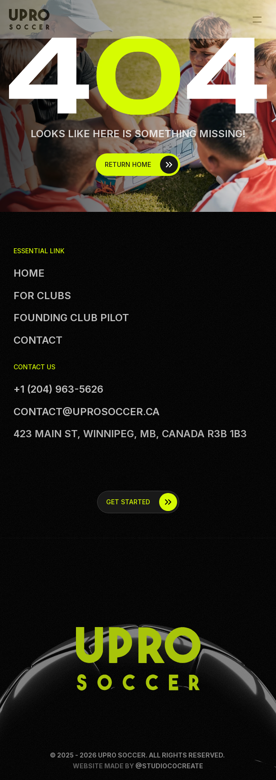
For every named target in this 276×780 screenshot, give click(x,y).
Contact (37, 340)
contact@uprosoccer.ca (86, 411)
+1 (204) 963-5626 (58, 389)
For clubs (42, 295)
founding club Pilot (71, 317)
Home (29, 273)
